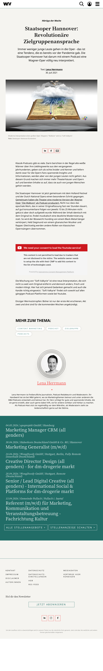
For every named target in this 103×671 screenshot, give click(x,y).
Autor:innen (13, 582)
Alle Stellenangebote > (26, 527)
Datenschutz (37, 570)
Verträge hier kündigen (72, 575)
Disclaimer (12, 578)
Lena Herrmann (54, 69)
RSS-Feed (34, 584)
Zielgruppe (72, 328)
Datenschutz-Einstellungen (38, 575)
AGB (31, 580)
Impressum (12, 574)
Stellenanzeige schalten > (72, 527)
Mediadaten (70, 570)
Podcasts (24, 334)
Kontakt (11, 570)
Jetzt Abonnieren (51, 604)
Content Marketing (30, 328)
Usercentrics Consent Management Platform (56, 272)
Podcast (53, 328)
